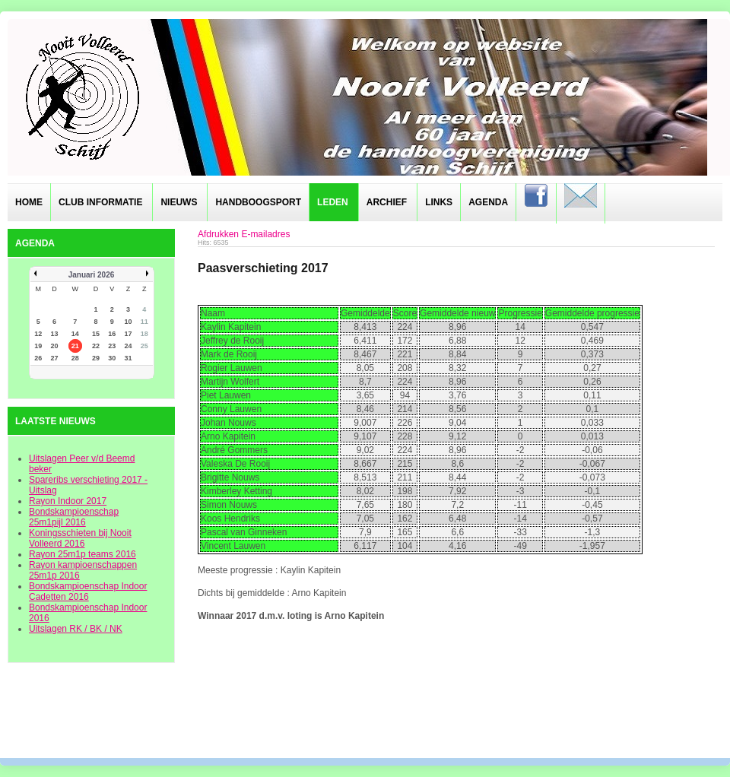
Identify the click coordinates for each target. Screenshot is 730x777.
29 (96, 358)
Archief (387, 202)
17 (128, 334)
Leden (332, 202)
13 (54, 334)
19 (38, 346)
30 (112, 358)
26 (38, 358)
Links (438, 202)
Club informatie (100, 202)
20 (54, 346)
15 (96, 334)
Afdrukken (218, 234)
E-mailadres (265, 234)
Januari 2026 (91, 275)
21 (75, 346)
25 (144, 346)
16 (112, 334)
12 (38, 334)
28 (75, 358)
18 (144, 334)
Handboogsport (258, 202)
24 (128, 346)
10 (128, 321)
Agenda (488, 202)
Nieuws (178, 202)
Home (29, 202)
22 (96, 346)
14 (75, 334)
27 (54, 358)
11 (144, 321)
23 (112, 346)
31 (128, 358)
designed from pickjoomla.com (365, 717)
